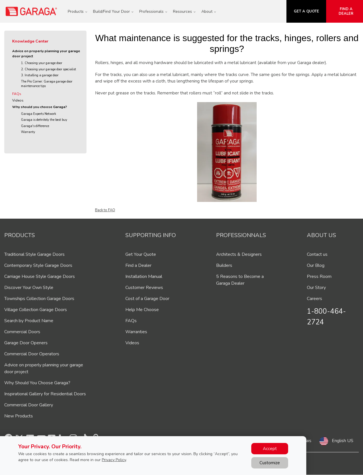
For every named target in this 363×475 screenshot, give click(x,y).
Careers (314, 298)
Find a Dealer (138, 265)
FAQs (16, 94)
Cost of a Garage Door (147, 298)
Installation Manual (143, 276)
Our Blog (315, 265)
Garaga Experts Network (38, 114)
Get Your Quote (140, 254)
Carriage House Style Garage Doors (39, 276)
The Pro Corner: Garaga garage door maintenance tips (46, 83)
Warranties (136, 332)
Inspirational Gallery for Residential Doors (45, 394)
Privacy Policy (114, 460)
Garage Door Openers (26, 343)
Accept (270, 448)
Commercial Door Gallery (28, 405)
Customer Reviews (144, 287)
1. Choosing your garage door (41, 63)
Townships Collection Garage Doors (39, 298)
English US (342, 441)
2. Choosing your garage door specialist (48, 69)
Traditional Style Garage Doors (34, 254)
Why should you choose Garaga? (39, 107)
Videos (18, 100)
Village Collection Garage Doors (35, 310)
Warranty (28, 132)
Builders (224, 265)
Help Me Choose (142, 310)
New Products (18, 416)
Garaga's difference (35, 126)
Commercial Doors (22, 332)
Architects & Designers (239, 254)
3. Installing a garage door (39, 75)
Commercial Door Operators (31, 354)
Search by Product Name (28, 321)
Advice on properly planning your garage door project (46, 53)
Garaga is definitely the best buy (44, 120)
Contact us (317, 254)
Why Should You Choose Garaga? (37, 383)
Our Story (316, 287)
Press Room (319, 276)
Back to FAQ (105, 210)
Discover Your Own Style (28, 287)
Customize (269, 463)
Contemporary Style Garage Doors (38, 265)
